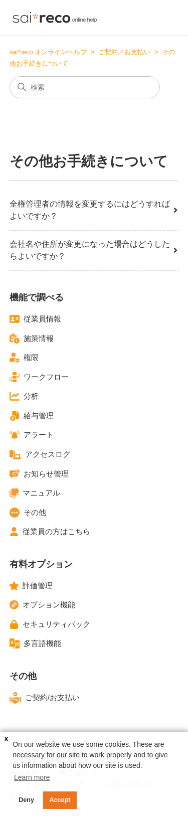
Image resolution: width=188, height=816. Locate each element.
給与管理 (32, 416)
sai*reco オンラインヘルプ (48, 52)
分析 (24, 396)
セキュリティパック (50, 624)
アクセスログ (40, 454)
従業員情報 (35, 319)
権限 (24, 358)
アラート (32, 435)
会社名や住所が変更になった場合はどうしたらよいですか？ (94, 250)
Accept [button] (60, 799)
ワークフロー (39, 377)
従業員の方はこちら (50, 531)
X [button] (6, 739)
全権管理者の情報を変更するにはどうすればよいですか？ (94, 210)
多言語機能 (35, 643)
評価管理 (31, 585)
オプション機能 (42, 604)
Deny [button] (26, 799)
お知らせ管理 (39, 474)
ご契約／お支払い (124, 52)
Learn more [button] (32, 777)
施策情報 (32, 339)
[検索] (85, 87)
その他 (28, 513)
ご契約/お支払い (45, 698)
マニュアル (35, 493)
